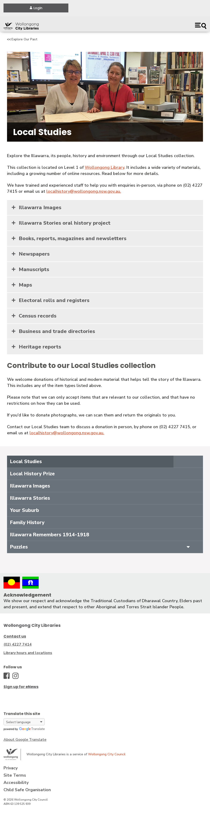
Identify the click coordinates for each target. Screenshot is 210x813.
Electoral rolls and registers (54, 300)
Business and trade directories (57, 331)
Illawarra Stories (30, 498)
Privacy (11, 768)
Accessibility (16, 782)
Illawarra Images (40, 207)
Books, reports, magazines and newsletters (72, 238)
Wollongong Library (104, 167)
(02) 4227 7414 (18, 644)
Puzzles (19, 547)
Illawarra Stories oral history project (65, 223)
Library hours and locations (28, 652)
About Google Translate (25, 739)
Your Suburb (24, 510)
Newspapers (34, 253)
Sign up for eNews (21, 686)
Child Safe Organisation (27, 790)
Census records (37, 315)
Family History (27, 522)
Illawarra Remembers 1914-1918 (49, 534)
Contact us (15, 636)
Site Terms (15, 775)
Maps (25, 284)
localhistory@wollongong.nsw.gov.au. (83, 191)
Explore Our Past (24, 39)
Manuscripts (34, 269)
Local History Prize (32, 473)
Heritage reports (40, 346)
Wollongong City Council (106, 754)
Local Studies (26, 461)
